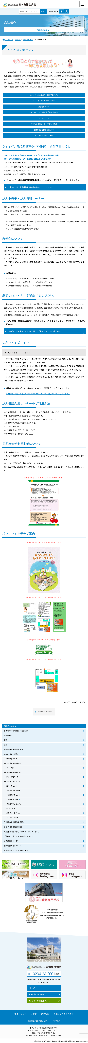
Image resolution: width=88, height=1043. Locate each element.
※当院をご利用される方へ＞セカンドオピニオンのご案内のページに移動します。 (38, 393)
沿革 (5, 745)
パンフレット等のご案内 (44, 135)
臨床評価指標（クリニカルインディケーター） (22, 831)
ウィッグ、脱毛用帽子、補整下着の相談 (44, 95)
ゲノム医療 (10, 768)
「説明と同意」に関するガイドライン (18, 836)
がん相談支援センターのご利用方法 (44, 124)
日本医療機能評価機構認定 (14, 822)
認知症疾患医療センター (14, 772)
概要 (5, 740)
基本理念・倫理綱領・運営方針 (16, 730)
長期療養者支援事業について (44, 130)
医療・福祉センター (13, 777)
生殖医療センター (12, 799)
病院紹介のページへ (45, 711)
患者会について (44, 107)
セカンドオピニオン (44, 118)
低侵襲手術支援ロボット (14, 804)
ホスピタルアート (12, 817)
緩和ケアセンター (12, 786)
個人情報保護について (12, 845)
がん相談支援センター (13, 781)
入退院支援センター (13, 790)
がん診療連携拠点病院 (13, 763)
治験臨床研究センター (13, 795)
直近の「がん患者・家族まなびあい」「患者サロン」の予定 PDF (35, 331)
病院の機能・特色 (11, 754)
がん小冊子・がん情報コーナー (44, 100)
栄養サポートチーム (13, 813)
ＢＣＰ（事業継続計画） (13, 827)
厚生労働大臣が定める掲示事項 (16, 850)
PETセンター (10, 808)
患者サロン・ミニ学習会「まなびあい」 (43, 112)
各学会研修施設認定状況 (13, 749)
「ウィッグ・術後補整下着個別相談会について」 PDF (30, 187)
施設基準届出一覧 (11, 841)
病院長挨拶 (8, 735)
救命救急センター (12, 759)
